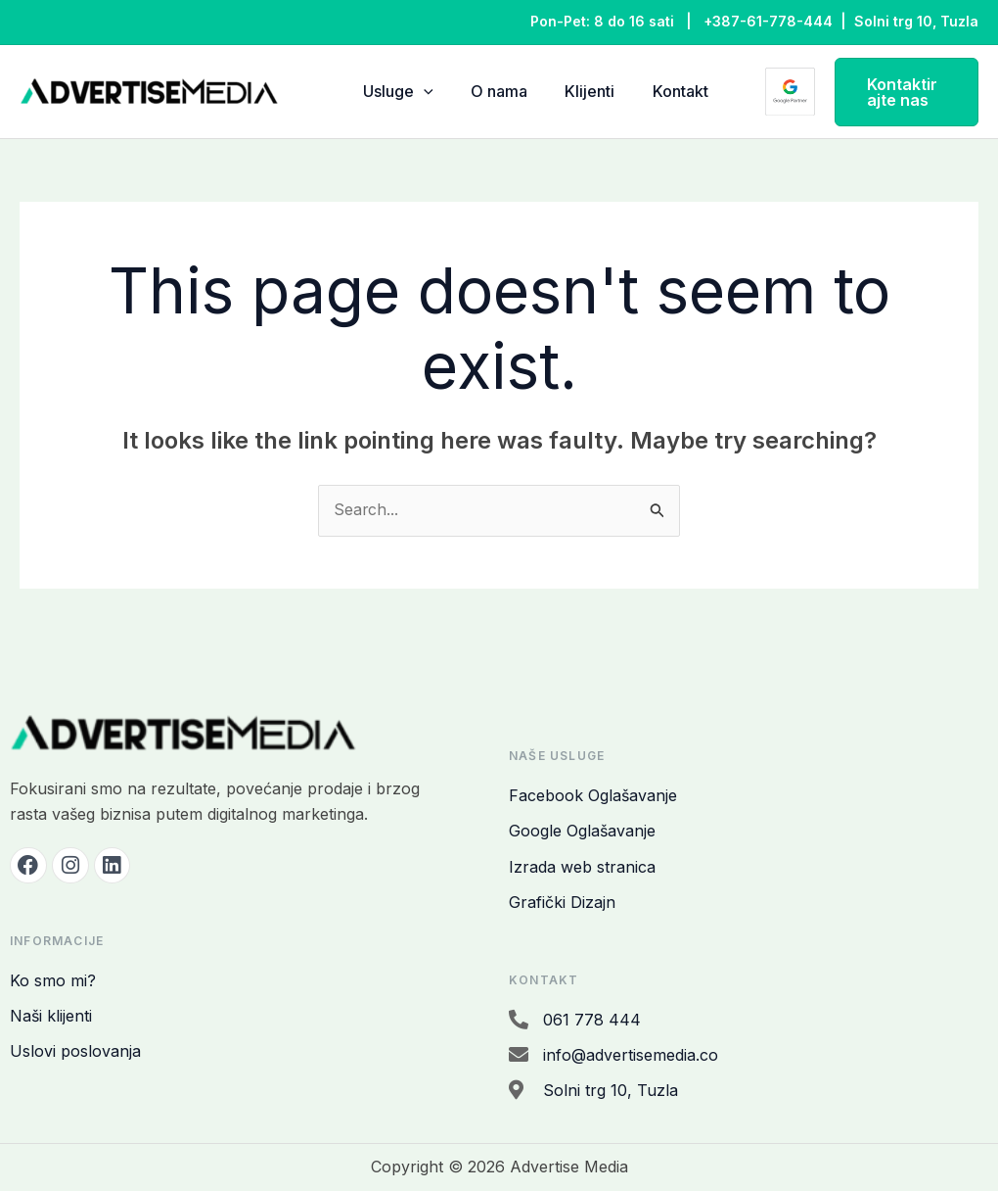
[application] (423, 91)
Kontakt (656, 91)
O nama (491, 91)
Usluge (398, 91)
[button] (894, 92)
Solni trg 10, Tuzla (916, 21)
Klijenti (574, 91)
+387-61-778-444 (768, 21)
